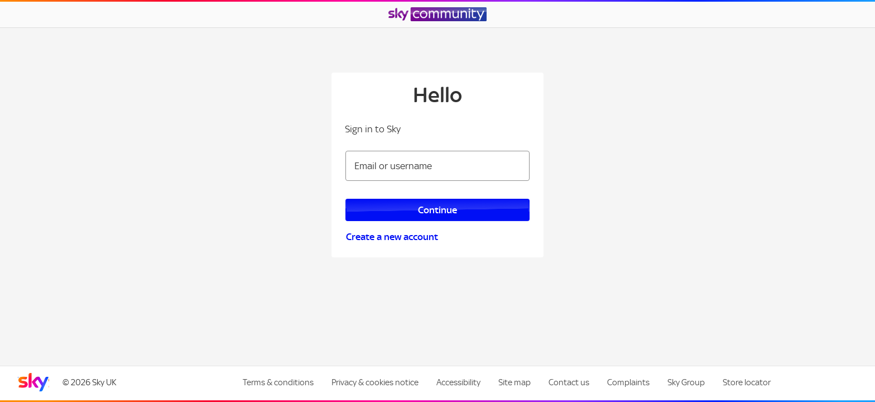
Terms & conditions (278, 382)
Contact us (569, 382)
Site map (514, 382)
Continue (437, 210)
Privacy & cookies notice (375, 382)
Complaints (628, 382)
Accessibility (458, 382)
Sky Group (686, 382)
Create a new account (392, 236)
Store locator (747, 382)
